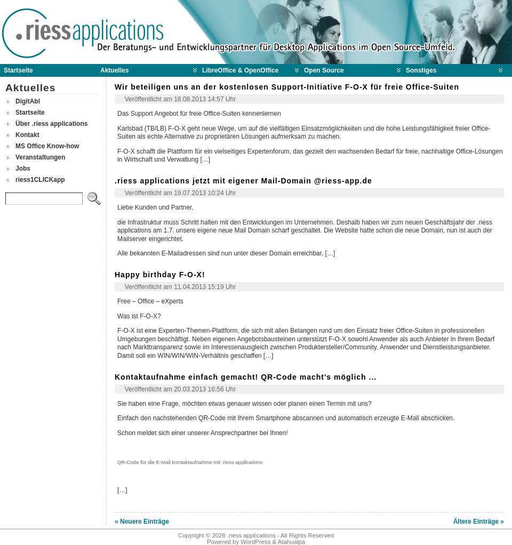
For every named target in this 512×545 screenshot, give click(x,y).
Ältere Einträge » (478, 521)
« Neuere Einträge (142, 521)
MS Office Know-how (47, 146)
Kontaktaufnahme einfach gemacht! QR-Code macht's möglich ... (246, 377)
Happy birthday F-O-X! (160, 274)
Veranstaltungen (40, 157)
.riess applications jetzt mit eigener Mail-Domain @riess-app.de (243, 181)
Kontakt (27, 135)
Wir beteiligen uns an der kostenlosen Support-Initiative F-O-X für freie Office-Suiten (287, 87)
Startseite (30, 112)
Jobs (22, 168)
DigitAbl (27, 101)
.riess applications (251, 535)
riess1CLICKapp (40, 179)
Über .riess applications (51, 123)
